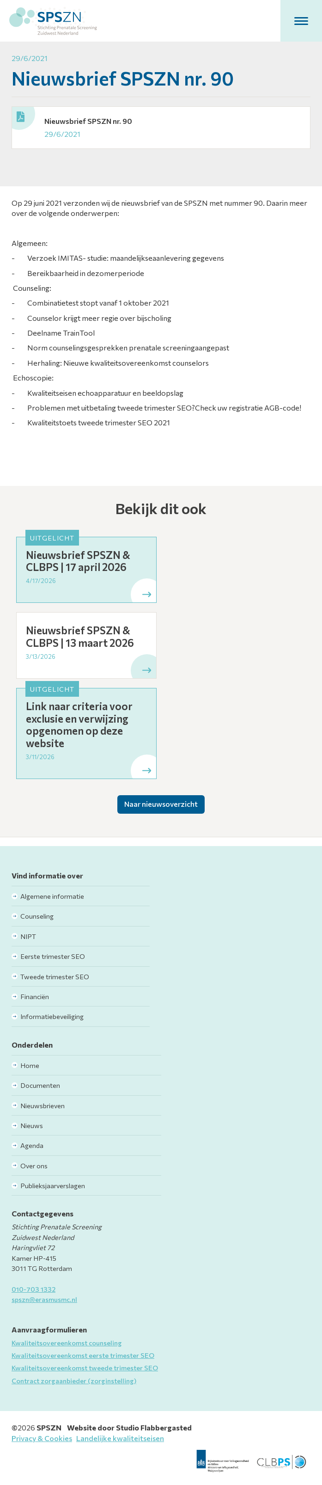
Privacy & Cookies (42, 1438)
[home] (53, 21)
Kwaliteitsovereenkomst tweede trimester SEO (85, 1367)
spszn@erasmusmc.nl (44, 1299)
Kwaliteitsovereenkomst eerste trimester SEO (83, 1355)
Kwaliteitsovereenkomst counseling (67, 1342)
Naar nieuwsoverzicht (161, 803)
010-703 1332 (33, 1289)
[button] (301, 21)
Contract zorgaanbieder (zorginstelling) (74, 1380)
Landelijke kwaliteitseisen (120, 1438)
